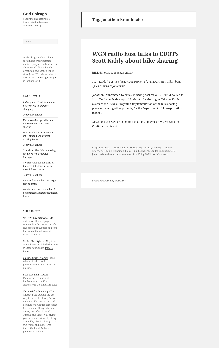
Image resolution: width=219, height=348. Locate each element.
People (108, 150)
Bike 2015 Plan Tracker (35, 274)
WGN (148, 154)
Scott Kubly (138, 154)
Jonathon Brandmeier (103, 154)
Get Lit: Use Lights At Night (37, 241)
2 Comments (161, 154)
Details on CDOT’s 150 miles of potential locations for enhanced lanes (40, 193)
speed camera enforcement (108, 86)
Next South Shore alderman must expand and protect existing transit (38, 136)
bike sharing (142, 150)
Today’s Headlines (32, 114)
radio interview (123, 154)
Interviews (97, 150)
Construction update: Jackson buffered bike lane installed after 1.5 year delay (38, 166)
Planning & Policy (122, 150)
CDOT (173, 150)
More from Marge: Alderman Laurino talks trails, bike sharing (38, 123)
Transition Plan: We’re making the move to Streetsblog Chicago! (39, 154)
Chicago (147, 147)
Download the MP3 (104, 122)
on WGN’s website (167, 122)
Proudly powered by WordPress (109, 180)
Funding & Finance (162, 147)
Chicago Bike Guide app (35, 291)
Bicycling (137, 147)
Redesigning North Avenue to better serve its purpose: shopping (38, 106)
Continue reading (105, 126)
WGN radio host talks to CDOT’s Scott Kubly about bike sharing (135, 57)
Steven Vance (121, 147)
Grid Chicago (35, 13)
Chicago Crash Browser (35, 257)
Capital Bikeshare (159, 150)
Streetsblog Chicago (45, 77)
